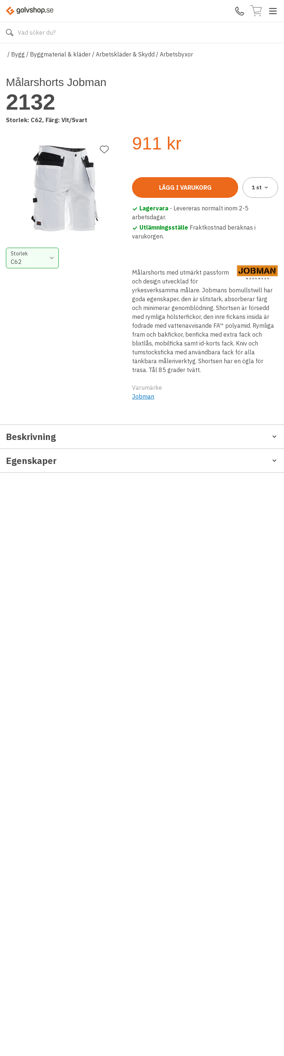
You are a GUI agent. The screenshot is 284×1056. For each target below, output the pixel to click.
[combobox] (166, 164)
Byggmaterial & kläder (60, 54)
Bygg (18, 54)
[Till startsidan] (29, 11)
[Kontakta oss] (239, 11)
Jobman (143, 418)
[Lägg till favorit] (104, 92)
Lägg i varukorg (185, 209)
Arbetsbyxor (176, 54)
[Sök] (9, 32)
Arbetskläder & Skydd (125, 54)
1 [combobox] (260, 209)
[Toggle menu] (273, 11)
